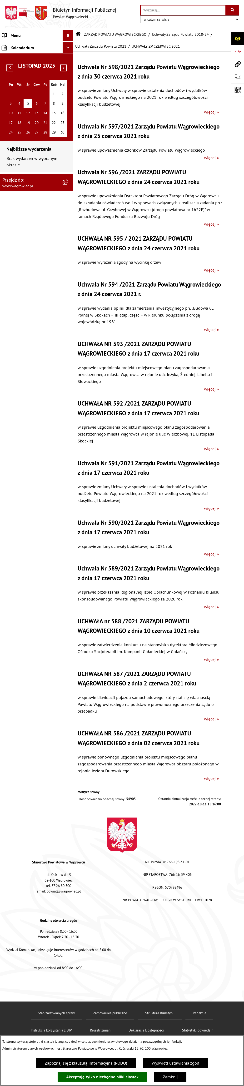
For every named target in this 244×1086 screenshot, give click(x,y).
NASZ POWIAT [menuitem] (15, 63)
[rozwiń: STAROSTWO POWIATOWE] (69, 631)
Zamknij (170, 1077)
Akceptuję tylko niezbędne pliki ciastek (102, 1077)
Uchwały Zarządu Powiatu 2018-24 (180, 34)
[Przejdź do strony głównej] (60, 13)
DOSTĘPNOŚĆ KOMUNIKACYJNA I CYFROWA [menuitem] (31, 723)
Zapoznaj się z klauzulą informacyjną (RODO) (86, 1063)
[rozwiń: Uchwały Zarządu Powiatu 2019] (69, 509)
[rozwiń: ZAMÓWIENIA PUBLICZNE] (69, 764)
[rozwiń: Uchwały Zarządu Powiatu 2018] (69, 529)
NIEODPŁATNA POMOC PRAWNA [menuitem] (31, 824)
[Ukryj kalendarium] (68, 944)
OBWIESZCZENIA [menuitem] (17, 687)
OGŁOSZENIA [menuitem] (14, 676)
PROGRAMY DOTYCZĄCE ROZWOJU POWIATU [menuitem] (24, 789)
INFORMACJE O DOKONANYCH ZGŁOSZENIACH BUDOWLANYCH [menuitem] (32, 849)
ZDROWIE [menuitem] (11, 835)
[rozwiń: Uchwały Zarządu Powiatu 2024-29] (69, 111)
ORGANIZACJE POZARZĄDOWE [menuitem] (30, 814)
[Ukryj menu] (68, 35)
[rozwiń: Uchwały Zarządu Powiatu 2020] (69, 489)
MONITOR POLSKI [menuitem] (18, 931)
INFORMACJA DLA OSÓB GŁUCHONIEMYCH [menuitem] (24, 740)
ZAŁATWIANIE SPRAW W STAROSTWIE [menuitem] (24, 646)
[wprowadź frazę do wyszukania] (183, 10)
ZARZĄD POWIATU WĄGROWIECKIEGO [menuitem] (19, 94)
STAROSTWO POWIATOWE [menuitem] (26, 632)
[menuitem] (36, 114)
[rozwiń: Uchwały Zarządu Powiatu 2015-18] (69, 570)
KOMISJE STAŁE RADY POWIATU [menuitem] (31, 610)
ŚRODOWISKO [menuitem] (15, 803)
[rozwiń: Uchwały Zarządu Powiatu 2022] (69, 212)
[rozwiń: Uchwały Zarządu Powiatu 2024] (69, 171)
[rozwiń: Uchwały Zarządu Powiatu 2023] (69, 192)
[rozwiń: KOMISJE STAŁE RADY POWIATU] (69, 610)
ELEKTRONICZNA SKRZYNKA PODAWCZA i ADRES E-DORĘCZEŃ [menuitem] (28, 869)
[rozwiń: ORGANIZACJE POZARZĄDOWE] (69, 814)
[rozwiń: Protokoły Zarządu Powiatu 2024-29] (69, 131)
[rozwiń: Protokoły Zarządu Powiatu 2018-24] (69, 549)
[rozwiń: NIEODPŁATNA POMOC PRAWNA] (69, 824)
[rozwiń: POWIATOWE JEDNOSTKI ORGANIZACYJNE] (69, 659)
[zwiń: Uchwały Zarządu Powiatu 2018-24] (69, 151)
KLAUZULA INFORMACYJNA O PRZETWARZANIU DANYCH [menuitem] (28, 49)
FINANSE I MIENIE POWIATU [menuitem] (28, 775)
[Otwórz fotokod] (237, 90)
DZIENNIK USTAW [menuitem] (18, 921)
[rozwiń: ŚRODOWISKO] (69, 803)
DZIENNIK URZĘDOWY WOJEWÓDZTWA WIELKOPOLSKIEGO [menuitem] (22, 904)
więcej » (211, 112)
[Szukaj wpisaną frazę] (232, 10)
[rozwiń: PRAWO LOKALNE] (69, 754)
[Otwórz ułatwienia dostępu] (237, 38)
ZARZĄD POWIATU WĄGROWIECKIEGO (115, 34)
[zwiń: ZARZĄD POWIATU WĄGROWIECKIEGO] (69, 91)
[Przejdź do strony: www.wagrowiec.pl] (237, 64)
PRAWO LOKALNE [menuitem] (18, 754)
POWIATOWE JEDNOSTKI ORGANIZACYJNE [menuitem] (24, 663)
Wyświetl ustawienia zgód (175, 1063)
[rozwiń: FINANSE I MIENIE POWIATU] (69, 775)
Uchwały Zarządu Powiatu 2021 (100, 46)
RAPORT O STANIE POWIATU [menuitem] (28, 621)
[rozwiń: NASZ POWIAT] (69, 63)
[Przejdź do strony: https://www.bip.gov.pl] (237, 51)
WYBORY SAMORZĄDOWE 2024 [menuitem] (31, 698)
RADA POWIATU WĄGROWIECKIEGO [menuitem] (19, 77)
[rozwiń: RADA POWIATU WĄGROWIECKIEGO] (69, 74)
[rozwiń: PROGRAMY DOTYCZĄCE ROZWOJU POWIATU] (69, 786)
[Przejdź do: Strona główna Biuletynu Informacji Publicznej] (78, 34)
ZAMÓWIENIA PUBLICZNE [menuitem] (25, 764)
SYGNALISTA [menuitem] (13, 709)
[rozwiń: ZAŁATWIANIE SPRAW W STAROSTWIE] (69, 642)
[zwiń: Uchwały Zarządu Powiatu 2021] (69, 232)
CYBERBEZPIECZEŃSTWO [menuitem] (25, 886)
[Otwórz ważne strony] (237, 77)
